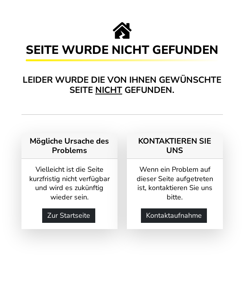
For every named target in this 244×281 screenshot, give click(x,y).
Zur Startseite (68, 215)
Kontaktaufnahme (174, 215)
